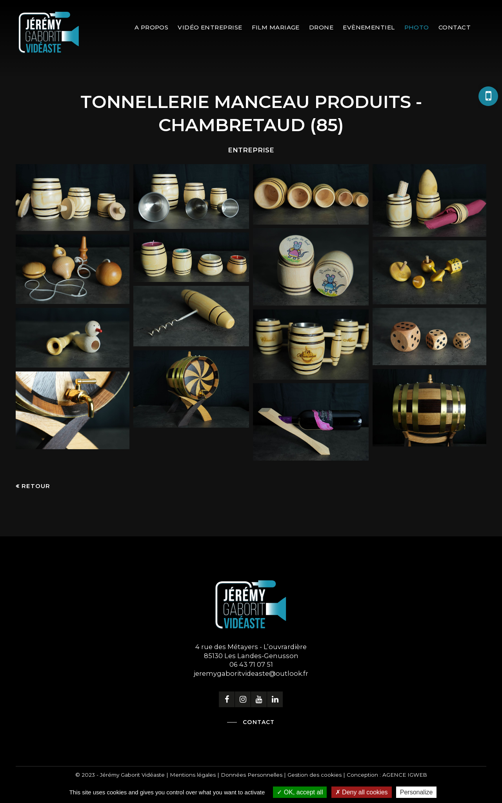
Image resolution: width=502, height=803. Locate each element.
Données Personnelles (251, 775)
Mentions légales (193, 775)
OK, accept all (300, 792)
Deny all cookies (361, 792)
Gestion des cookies (314, 775)
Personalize (416, 792)
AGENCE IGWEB (404, 775)
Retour (36, 486)
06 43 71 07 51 (251, 664)
